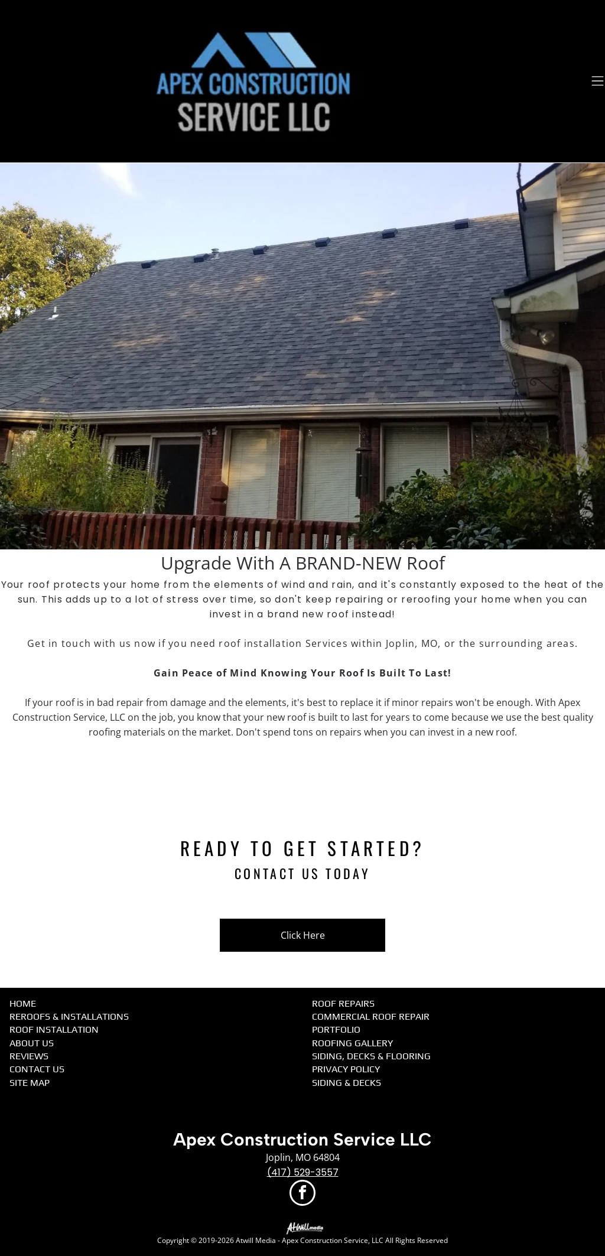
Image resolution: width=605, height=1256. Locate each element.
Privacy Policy (346, 1069)
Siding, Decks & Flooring (371, 1056)
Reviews (28, 1056)
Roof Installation (54, 1029)
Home (22, 1003)
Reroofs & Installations (69, 1016)
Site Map (29, 1082)
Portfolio (336, 1029)
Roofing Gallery (352, 1043)
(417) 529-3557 (303, 1172)
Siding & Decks (346, 1082)
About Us (31, 1043)
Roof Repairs (343, 1003)
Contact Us (36, 1069)
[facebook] (302, 1194)
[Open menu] (597, 81)
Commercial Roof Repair (371, 1016)
